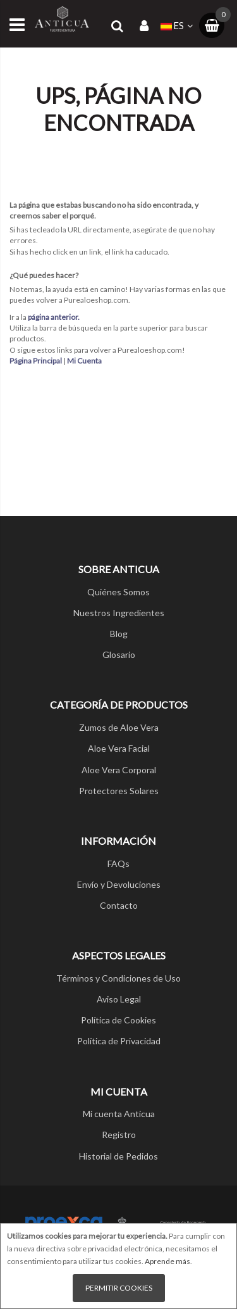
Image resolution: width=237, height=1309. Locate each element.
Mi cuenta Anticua (119, 1113)
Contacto (119, 905)
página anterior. (54, 317)
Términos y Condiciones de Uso (118, 978)
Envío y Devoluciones (119, 884)
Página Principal (35, 360)
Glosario (118, 654)
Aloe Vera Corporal (119, 769)
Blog (119, 633)
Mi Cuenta (84, 360)
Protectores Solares (119, 790)
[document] (118, 1266)
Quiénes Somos (118, 591)
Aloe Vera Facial (119, 748)
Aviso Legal (119, 999)
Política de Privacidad (119, 1040)
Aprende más (167, 1261)
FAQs (118, 863)
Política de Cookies (118, 1020)
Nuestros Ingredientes (118, 612)
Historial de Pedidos (118, 1156)
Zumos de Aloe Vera (119, 727)
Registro (119, 1134)
